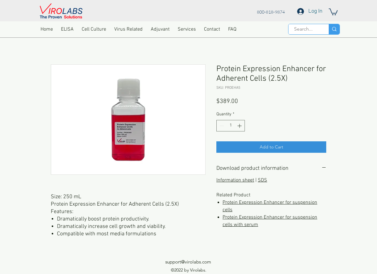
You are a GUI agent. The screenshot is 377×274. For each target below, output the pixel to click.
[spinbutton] (230, 125)
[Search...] (303, 29)
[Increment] (240, 125)
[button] (333, 11)
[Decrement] (221, 125)
